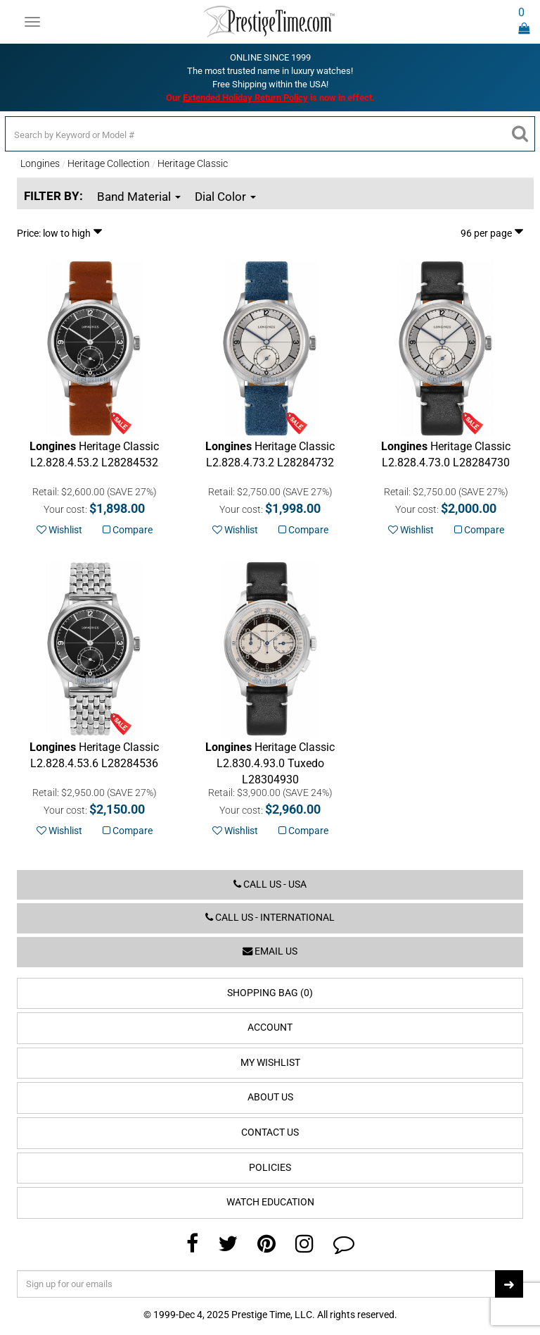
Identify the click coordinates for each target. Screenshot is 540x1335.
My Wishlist (270, 1063)
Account (270, 1027)
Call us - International (270, 918)
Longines (40, 163)
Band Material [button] (139, 197)
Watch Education (270, 1202)
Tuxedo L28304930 (270, 763)
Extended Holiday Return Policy (245, 97)
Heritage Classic (193, 163)
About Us (270, 1097)
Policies (270, 1168)
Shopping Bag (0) (270, 993)
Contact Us (270, 1132)
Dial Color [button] (225, 197)
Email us (270, 951)
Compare (128, 529)
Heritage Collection (109, 163)
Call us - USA (270, 884)
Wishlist (59, 529)
